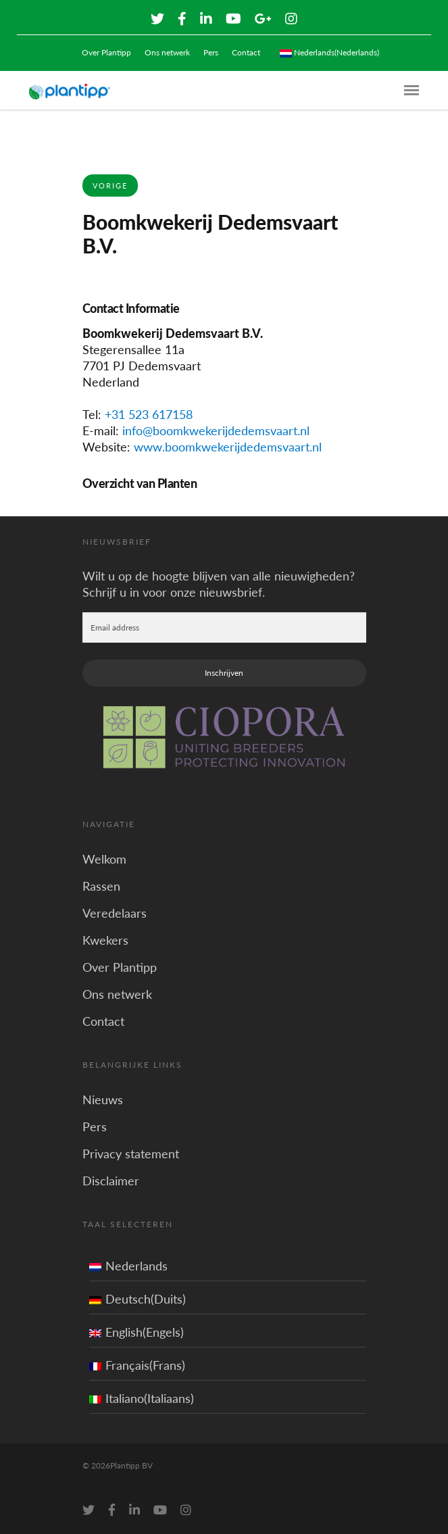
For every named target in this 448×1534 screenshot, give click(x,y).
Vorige (110, 185)
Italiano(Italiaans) (141, 1398)
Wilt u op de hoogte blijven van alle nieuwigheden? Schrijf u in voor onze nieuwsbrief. (218, 583)
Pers (210, 52)
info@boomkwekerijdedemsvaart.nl (215, 430)
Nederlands (128, 1265)
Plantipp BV (131, 1465)
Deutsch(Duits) (137, 1298)
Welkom (104, 858)
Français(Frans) (137, 1365)
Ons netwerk (167, 52)
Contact (246, 52)
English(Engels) (136, 1332)
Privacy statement (130, 1153)
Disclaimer (110, 1180)
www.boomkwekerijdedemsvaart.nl (228, 446)
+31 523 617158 (149, 414)
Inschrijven (224, 673)
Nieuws (102, 1099)
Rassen (101, 886)
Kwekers (105, 940)
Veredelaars (114, 913)
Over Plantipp (106, 52)
